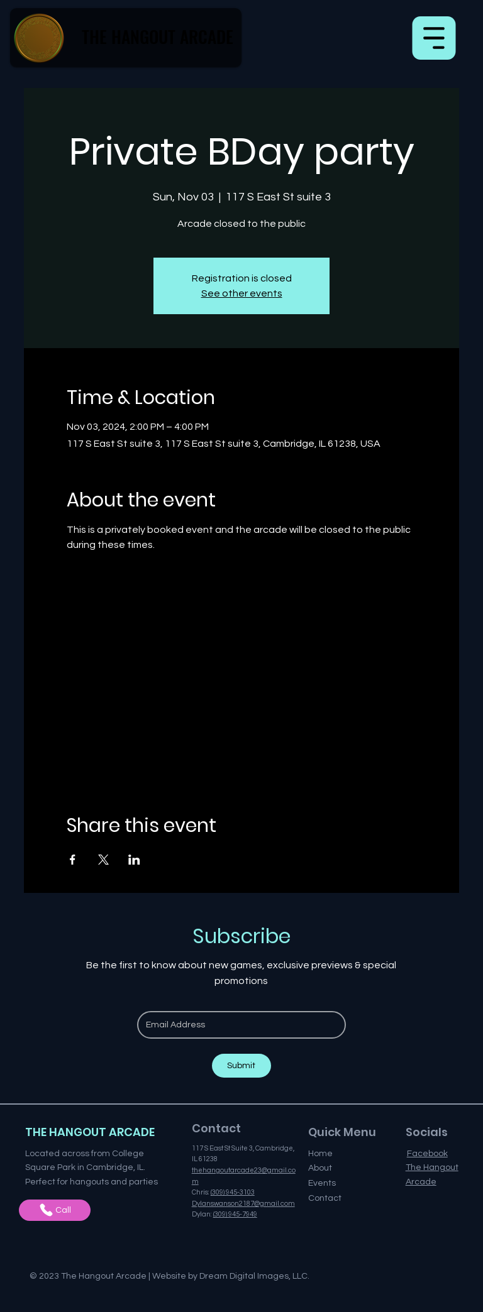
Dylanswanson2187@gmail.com (243, 1203)
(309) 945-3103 (233, 1192)
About (320, 1168)
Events (322, 1183)
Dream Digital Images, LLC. (254, 1276)
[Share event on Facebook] (73, 860)
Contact (324, 1198)
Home (320, 1153)
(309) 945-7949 (235, 1214)
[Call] (55, 1210)
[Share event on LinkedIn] (134, 860)
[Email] (237, 1024)
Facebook (427, 1153)
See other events (241, 293)
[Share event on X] (103, 860)
